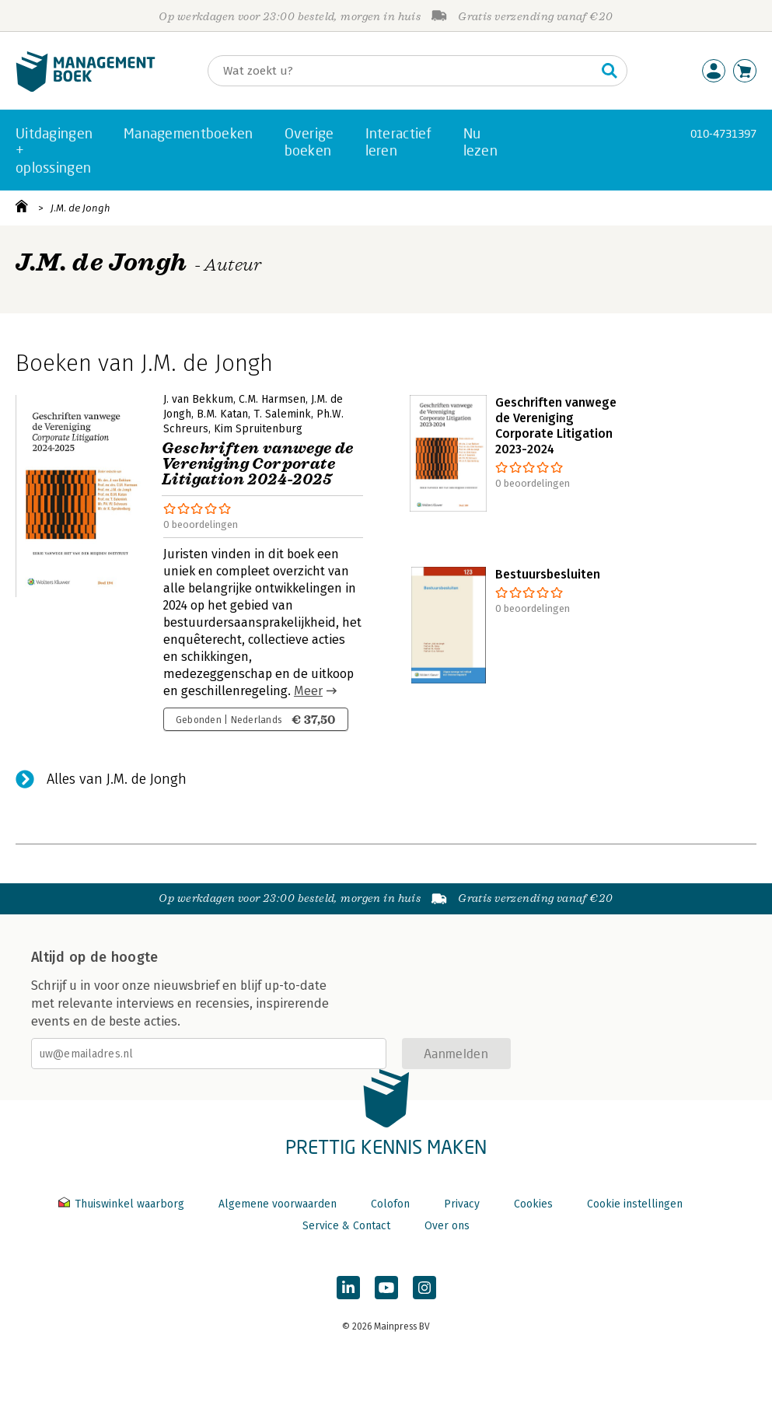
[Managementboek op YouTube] (386, 1287)
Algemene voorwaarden (277, 1204)
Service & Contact (346, 1225)
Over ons (447, 1225)
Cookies (533, 1204)
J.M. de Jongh (80, 208)
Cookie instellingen (635, 1204)
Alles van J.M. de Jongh (117, 779)
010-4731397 (723, 133)
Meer (308, 690)
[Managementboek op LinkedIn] (348, 1287)
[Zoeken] (402, 70)
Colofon (390, 1204)
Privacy (462, 1204)
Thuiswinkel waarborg (122, 1204)
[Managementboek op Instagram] (424, 1287)
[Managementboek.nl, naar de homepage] (85, 88)
